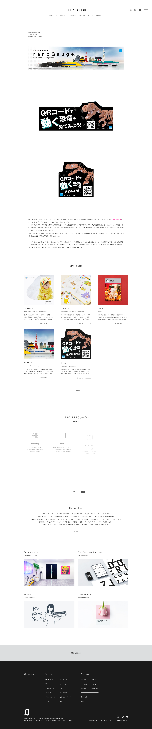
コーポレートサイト (50, 688)
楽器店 (75, 522)
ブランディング (48, 680)
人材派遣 (70, 524)
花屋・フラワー (47, 524)
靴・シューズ (98, 516)
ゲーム (93, 522)
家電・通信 (67, 522)
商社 (48, 522)
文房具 (32, 519)
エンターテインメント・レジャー (72, 519)
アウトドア (106, 514)
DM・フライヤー (64, 693)
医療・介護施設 (105, 524)
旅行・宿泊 (40, 519)
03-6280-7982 (106, 721)
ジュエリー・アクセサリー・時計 (59, 516)
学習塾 (77, 524)
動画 (61, 701)
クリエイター (84, 684)
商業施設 (41, 522)
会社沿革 (93, 684)
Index (76, 531)
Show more (76, 390)
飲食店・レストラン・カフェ (92, 514)
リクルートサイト (50, 701)
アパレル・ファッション (49, 514)
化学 (91, 524)
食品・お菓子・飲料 (77, 514)
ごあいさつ (94, 680)
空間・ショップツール (65, 697)
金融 (96, 524)
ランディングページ (50, 697)
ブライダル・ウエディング (53, 519)
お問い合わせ (93, 720)
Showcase (53, 15)
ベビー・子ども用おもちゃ (105, 522)
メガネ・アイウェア (86, 516)
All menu (76, 492)
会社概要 (83, 680)
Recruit (82, 15)
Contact (99, 15)
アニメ (87, 522)
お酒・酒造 (62, 524)
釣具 (55, 524)
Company (72, 15)
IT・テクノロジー (57, 522)
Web (45, 683)
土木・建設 (93, 519)
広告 (61, 688)
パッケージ (63, 684)
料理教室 (84, 524)
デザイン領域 (94, 688)
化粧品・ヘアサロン (64, 514)
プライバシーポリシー (121, 720)
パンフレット (63, 680)
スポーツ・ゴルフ (42, 516)
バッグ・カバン (74, 516)
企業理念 (83, 688)
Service (63, 15)
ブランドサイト (49, 692)
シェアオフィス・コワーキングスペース (110, 519)
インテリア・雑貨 (109, 516)
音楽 (81, 522)
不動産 (86, 519)
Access (90, 15)
